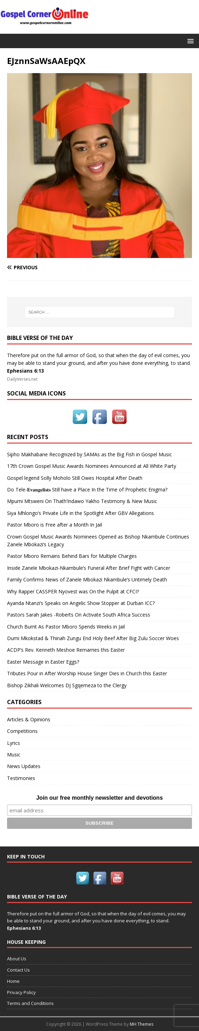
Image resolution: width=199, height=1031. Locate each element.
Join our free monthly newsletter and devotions (99, 798)
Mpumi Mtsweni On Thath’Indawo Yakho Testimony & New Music (82, 501)
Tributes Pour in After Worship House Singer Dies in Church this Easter (87, 673)
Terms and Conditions (30, 1003)
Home (13, 981)
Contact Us (18, 970)
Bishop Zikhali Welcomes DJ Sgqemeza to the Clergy (67, 685)
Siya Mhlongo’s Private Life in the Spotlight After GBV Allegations (80, 513)
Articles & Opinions (28, 719)
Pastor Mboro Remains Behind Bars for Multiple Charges (72, 556)
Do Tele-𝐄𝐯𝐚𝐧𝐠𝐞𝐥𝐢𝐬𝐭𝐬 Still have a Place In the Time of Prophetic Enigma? (87, 489)
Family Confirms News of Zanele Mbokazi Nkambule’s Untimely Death (87, 579)
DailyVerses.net (22, 379)
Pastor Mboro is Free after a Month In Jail (54, 524)
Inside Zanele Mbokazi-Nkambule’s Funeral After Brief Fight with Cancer (88, 568)
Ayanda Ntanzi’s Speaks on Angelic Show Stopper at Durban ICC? (81, 603)
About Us (16, 958)
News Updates (23, 766)
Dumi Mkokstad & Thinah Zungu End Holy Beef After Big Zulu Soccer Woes (93, 638)
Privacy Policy (21, 992)
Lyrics (13, 743)
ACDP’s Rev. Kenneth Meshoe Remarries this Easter (66, 649)
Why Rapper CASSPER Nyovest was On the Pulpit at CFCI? (73, 591)
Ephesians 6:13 (25, 370)
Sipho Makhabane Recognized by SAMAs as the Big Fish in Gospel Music (89, 454)
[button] (189, 41)
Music (13, 754)
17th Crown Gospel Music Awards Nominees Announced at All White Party (91, 466)
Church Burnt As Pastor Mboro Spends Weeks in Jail (66, 626)
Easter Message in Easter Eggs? (43, 661)
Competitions (22, 731)
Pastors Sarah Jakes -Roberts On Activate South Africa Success (78, 614)
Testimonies (21, 778)
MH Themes (141, 1024)
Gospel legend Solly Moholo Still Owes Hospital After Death (74, 478)
